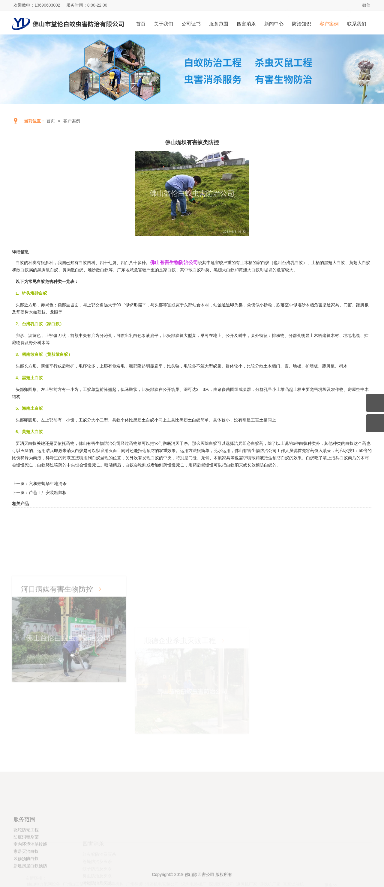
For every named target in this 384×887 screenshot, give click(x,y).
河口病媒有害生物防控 (57, 647)
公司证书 (191, 23)
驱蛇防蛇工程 (26, 857)
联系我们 (356, 23)
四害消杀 (246, 23)
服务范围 (218, 23)
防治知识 (301, 23)
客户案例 (329, 23)
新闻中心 (274, 23)
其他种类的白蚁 (339, 443)
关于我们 (163, 23)
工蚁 (87, 389)
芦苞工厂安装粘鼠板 (48, 492)
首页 (141, 23)
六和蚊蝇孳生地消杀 (48, 483)
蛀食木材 (200, 304)
